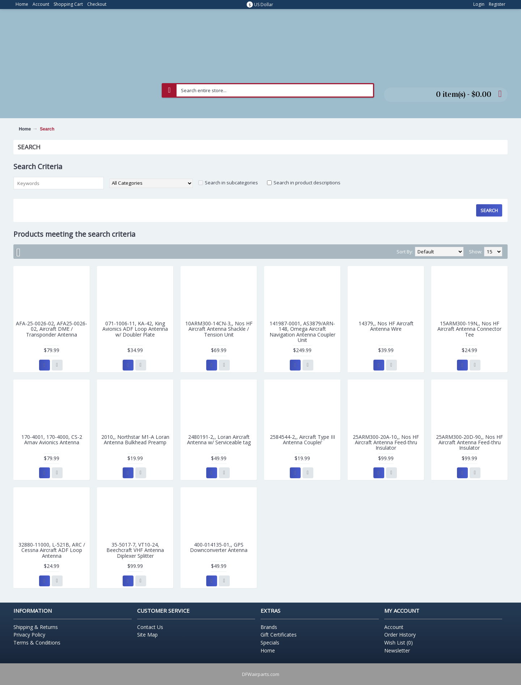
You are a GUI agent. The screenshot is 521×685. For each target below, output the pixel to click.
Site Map (147, 634)
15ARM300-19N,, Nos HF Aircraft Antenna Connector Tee (469, 329)
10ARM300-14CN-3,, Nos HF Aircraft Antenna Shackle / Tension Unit (219, 329)
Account (393, 627)
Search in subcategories (231, 182)
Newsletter (397, 650)
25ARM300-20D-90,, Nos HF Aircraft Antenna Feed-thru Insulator (469, 442)
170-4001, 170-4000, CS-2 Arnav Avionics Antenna (51, 439)
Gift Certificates (278, 634)
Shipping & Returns (35, 627)
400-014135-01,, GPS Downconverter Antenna (218, 547)
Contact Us (150, 627)
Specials (269, 642)
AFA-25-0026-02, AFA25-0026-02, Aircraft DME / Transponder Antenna (51, 329)
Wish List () (398, 642)
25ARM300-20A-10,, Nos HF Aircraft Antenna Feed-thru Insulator (386, 442)
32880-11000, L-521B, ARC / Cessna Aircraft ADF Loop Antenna (51, 550)
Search (47, 129)
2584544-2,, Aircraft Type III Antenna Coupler (302, 439)
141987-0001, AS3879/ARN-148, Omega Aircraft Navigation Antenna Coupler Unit (302, 331)
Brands (268, 627)
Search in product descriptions (307, 182)
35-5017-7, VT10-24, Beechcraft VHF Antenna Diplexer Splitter (135, 550)
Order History (400, 634)
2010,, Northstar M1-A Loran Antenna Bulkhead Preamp (135, 439)
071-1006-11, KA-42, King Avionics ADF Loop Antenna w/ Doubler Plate (135, 329)
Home (25, 129)
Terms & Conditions (36, 642)
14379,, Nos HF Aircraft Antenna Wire (386, 326)
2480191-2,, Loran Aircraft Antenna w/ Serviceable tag (219, 439)
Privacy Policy (29, 634)
